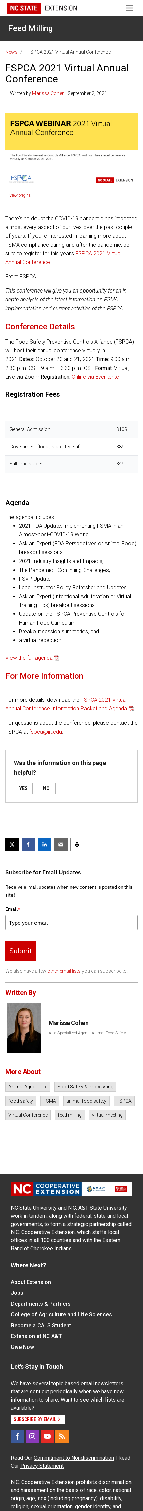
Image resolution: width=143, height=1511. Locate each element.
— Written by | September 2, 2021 (56, 93)
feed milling (70, 1115)
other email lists (64, 971)
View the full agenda (29, 658)
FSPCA (124, 1101)
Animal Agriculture (27, 1086)
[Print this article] (77, 844)
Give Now (22, 1347)
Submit (20, 950)
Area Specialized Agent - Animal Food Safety (87, 1033)
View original (20, 195)
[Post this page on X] (12, 844)
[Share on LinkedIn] (44, 844)
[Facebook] (17, 1436)
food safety (20, 1101)
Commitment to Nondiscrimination (74, 1458)
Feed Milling (30, 28)
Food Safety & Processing (85, 1086)
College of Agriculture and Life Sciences (61, 1314)
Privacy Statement (42, 1466)
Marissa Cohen (48, 93)
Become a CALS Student (41, 1325)
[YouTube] (47, 1436)
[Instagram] (32, 1436)
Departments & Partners (41, 1304)
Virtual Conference (28, 1115)
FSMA (49, 1101)
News (11, 52)
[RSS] (62, 1436)
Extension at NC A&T (36, 1336)
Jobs (17, 1293)
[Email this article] (61, 844)
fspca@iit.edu (45, 732)
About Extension (31, 1282)
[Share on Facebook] (28, 844)
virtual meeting (107, 1115)
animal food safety (86, 1101)
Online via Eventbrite (95, 377)
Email (12, 909)
